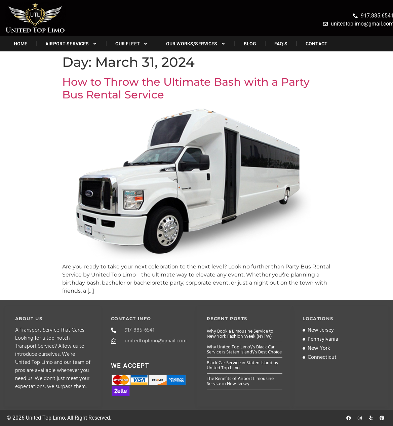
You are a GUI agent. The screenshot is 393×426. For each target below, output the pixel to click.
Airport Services (71, 43)
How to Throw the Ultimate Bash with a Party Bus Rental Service (186, 88)
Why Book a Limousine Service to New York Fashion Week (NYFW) (240, 334)
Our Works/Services (196, 43)
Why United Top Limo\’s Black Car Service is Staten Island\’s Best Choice (244, 349)
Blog (250, 43)
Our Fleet (131, 43)
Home (21, 43)
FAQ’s (280, 43)
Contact (316, 43)
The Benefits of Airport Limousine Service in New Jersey (240, 381)
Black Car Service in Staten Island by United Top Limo (242, 365)
